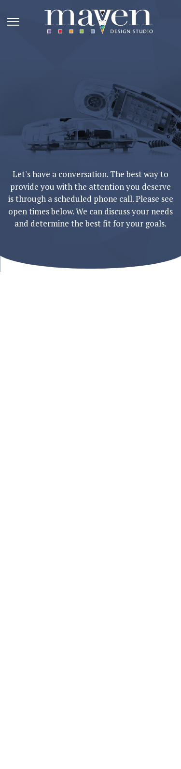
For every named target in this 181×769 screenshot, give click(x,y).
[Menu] (13, 21)
